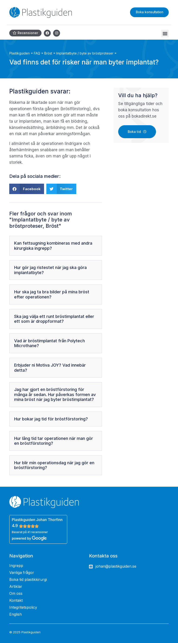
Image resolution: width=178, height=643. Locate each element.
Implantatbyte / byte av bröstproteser (84, 53)
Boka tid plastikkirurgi (28, 579)
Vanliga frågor (21, 572)
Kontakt (16, 600)
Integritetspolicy (23, 607)
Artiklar (15, 586)
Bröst (48, 53)
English (15, 614)
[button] (165, 33)
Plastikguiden (19, 53)
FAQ (37, 53)
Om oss (15, 593)
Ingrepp (16, 565)
